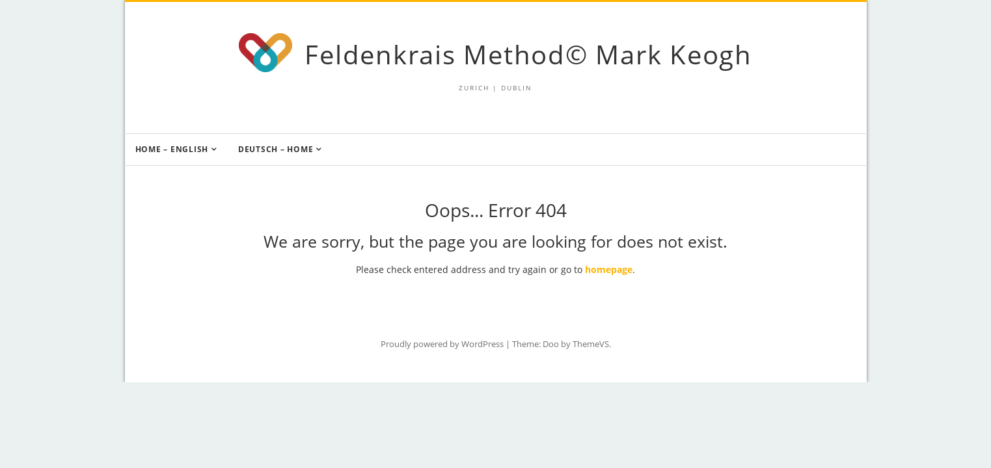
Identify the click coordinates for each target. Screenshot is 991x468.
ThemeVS (591, 344)
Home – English (172, 149)
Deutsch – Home (276, 149)
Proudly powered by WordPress (442, 344)
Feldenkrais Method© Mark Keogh (528, 54)
